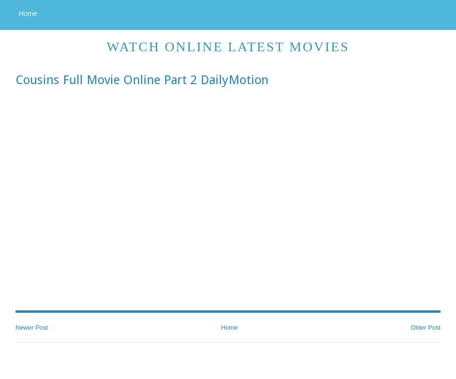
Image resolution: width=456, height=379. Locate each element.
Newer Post (31, 327)
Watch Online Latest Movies (228, 46)
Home (28, 13)
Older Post (426, 327)
